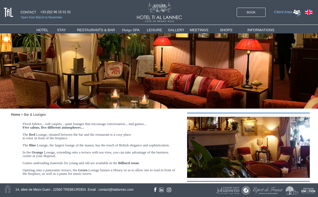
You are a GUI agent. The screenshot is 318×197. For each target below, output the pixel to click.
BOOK (251, 12)
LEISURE (154, 30)
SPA (131, 30)
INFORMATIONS (260, 30)
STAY (61, 30)
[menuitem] (46, 30)
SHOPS (226, 30)
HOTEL (43, 30)
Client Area (283, 12)
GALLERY (176, 30)
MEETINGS (199, 30)
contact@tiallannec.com (116, 190)
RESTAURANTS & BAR (96, 30)
